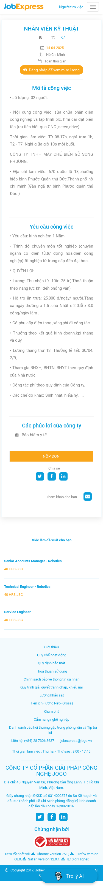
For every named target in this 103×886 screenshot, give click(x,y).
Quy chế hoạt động (51, 655)
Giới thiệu (51, 647)
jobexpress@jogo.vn (76, 741)
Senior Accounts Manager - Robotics (33, 561)
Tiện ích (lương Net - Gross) (51, 703)
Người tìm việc (71, 7)
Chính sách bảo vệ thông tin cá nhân (51, 679)
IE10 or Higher (74, 859)
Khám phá (51, 711)
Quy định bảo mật (51, 663)
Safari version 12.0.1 (41, 859)
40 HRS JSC (13, 569)
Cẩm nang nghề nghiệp (51, 719)
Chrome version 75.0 (49, 854)
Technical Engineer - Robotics (27, 587)
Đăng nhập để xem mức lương (51, 70)
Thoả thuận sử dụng (51, 671)
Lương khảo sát (52, 695)
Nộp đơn (51, 456)
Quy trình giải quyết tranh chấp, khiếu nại (51, 687)
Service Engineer (17, 612)
